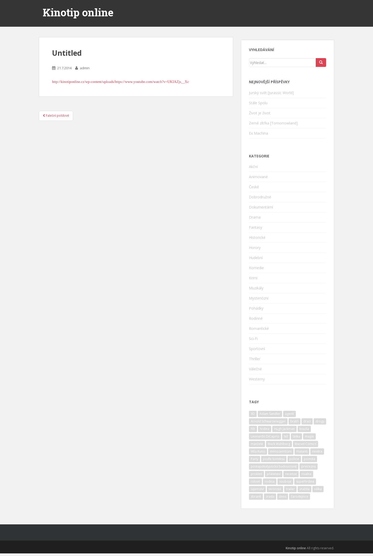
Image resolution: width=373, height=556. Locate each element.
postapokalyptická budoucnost (274, 466)
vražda (304, 489)
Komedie (256, 267)
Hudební (256, 257)
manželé (257, 444)
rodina (270, 481)
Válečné (255, 368)
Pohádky (256, 308)
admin (85, 68)
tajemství (257, 489)
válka (318, 489)
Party (254, 459)
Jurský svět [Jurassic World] (271, 92)
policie (294, 459)
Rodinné (256, 318)
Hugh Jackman (284, 429)
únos (282, 496)
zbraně (256, 496)
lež (286, 436)
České (254, 186)
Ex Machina (258, 133)
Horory (255, 247)
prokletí (256, 474)
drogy (319, 421)
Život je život (259, 112)
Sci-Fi (253, 338)
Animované (258, 176)
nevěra (317, 451)
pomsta (309, 459)
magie (309, 436)
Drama (255, 217)
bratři (294, 421)
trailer (290, 489)
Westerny (257, 379)
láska (296, 436)
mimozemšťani (281, 451)
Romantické (259, 328)
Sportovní (257, 348)
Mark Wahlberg (279, 444)
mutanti (301, 451)
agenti (289, 414)
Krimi (253, 277)
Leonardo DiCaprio (265, 436)
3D (253, 414)
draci (307, 421)
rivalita (306, 474)
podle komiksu (274, 459)
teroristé (275, 489)
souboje (285, 481)
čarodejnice (299, 496)
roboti (255, 481)
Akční (253, 166)
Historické (257, 237)
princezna (308, 466)
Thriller (254, 358)
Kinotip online (78, 12)
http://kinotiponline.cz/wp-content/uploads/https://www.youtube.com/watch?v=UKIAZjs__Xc (120, 82)
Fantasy (255, 227)
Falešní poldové (56, 115)
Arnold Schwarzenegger (268, 421)
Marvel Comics (305, 444)
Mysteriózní (258, 298)
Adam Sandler (270, 414)
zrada (270, 496)
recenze (291, 474)
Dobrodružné (260, 196)
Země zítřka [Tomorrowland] (273, 123)
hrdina (264, 429)
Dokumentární (261, 207)
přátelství (274, 474)
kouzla (304, 429)
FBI (253, 429)
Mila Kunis (258, 451)
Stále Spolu (258, 102)
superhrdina (305, 481)
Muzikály (256, 288)
